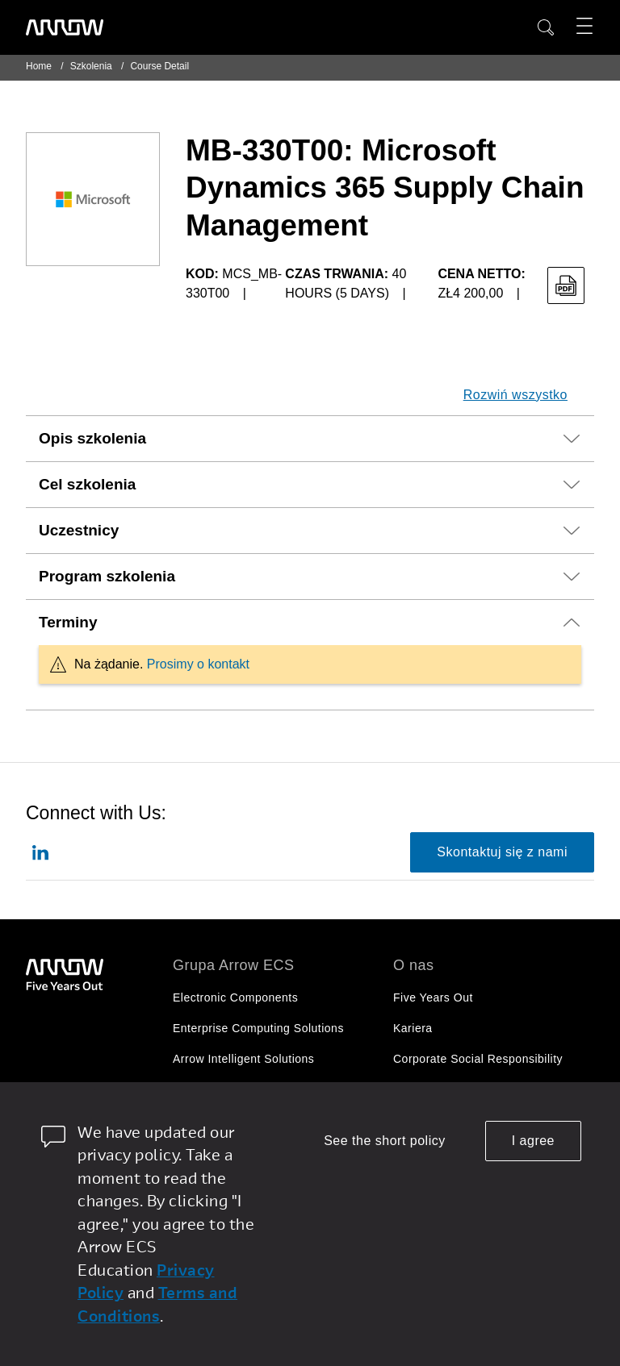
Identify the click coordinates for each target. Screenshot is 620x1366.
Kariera (413, 1028)
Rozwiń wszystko (515, 395)
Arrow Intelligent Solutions (243, 1058)
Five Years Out (433, 997)
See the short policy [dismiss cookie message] (385, 1140)
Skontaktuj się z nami (502, 852)
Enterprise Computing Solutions (258, 1028)
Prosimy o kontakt (198, 664)
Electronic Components (235, 997)
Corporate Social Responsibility (478, 1058)
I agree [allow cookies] (533, 1140)
